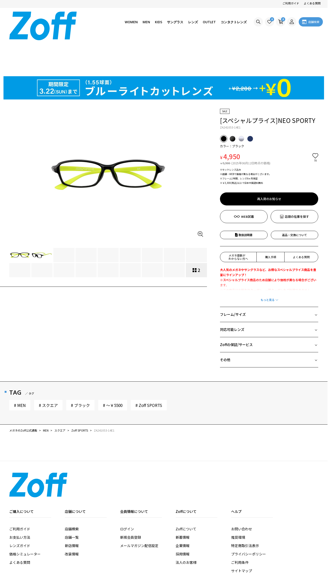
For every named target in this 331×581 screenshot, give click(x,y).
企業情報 (183, 509)
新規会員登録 (130, 501)
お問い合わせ (241, 493)
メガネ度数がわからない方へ (238, 221)
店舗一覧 (72, 501)
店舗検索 (72, 493)
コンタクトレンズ (234, 22)
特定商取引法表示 (245, 509)
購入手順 (270, 221)
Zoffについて (186, 493)
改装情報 (72, 518)
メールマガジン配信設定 (139, 509)
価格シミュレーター (25, 518)
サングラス (175, 22)
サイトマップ (241, 534)
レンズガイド (19, 509)
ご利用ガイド (290, 3)
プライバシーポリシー (248, 518)
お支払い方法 (19, 501)
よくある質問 (312, 3)
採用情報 (183, 518)
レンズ (193, 22)
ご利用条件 (240, 526)
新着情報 (183, 501)
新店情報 (72, 509)
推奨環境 (238, 501)
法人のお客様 (186, 526)
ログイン (127, 493)
